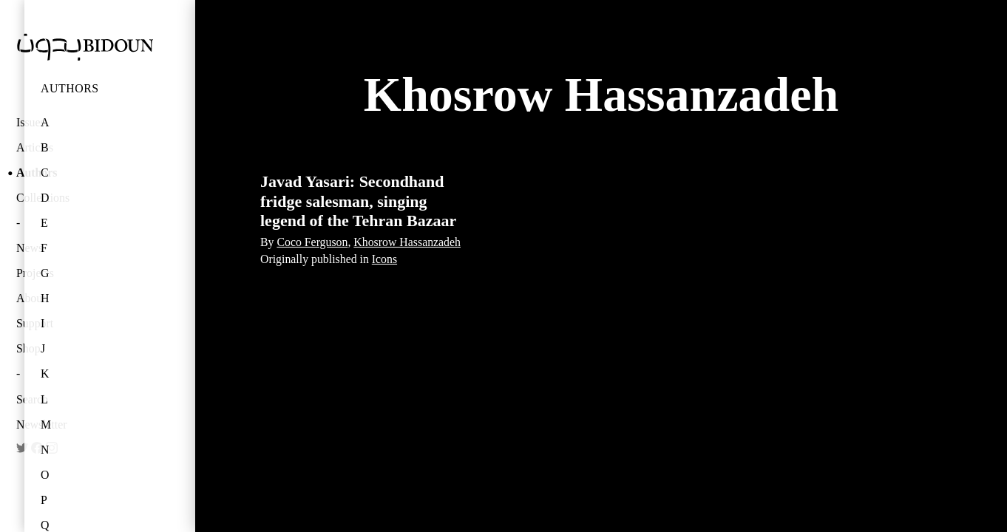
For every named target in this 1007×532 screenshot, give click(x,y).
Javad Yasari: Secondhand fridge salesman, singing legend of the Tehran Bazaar (358, 201)
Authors (70, 88)
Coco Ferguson (312, 242)
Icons (384, 259)
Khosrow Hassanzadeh (407, 242)
